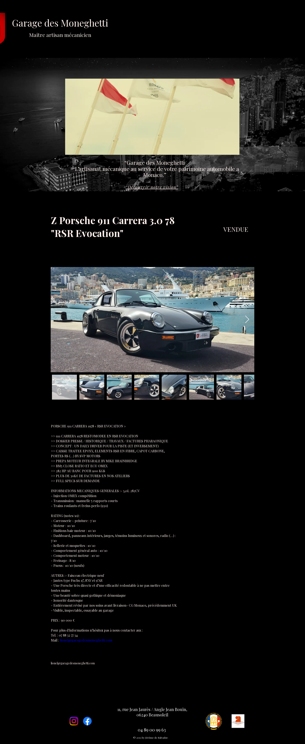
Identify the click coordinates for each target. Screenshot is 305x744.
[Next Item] (247, 320)
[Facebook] (87, 721)
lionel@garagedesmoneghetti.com (73, 663)
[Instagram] (74, 721)
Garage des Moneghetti (60, 27)
